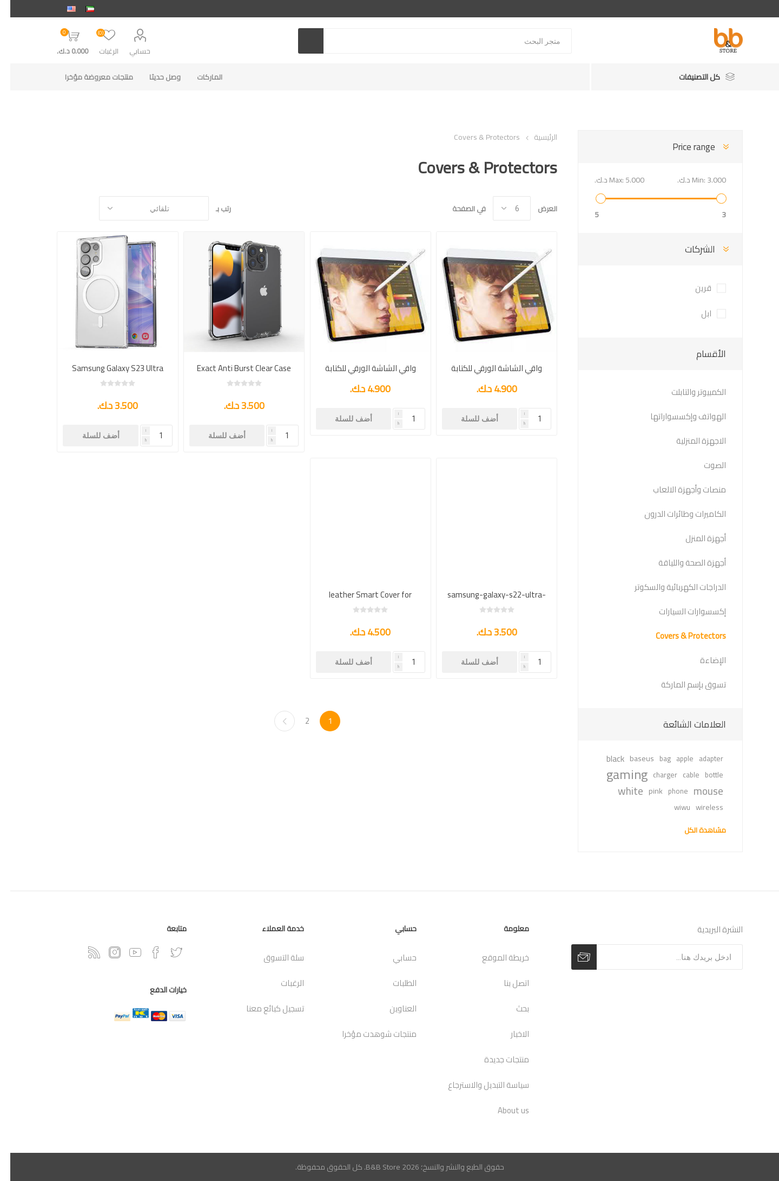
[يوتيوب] (125, 952)
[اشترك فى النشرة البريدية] (659, 957)
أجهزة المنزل (695, 538)
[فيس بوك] (145, 952)
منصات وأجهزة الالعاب (679, 489)
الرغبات (282, 983)
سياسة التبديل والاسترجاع (478, 1085)
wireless (699, 807)
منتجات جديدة (496, 1059)
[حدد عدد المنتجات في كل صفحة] (501, 208)
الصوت (705, 465)
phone (668, 791)
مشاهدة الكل (695, 829)
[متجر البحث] (437, 41)
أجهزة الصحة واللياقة (682, 562)
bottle (704, 775)
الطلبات (394, 983)
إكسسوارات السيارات (682, 611)
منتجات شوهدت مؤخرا (369, 1034)
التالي (274, 721)
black (605, 758)
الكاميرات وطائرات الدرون (675, 514)
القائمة (55, 208)
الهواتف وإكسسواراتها (678, 416)
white (620, 791)
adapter (701, 758)
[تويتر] (166, 952)
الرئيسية (535, 137)
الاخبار (509, 1034)
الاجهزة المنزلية (691, 441)
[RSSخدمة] (84, 952)
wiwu (672, 807)
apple (674, 758)
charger (655, 775)
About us (503, 1110)
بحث (512, 1008)
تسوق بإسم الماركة (683, 684)
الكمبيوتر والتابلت (688, 392)
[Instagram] (104, 952)
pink (645, 790)
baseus (631, 758)
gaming (616, 775)
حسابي (129, 50)
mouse (698, 791)
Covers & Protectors (680, 636)
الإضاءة (703, 660)
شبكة (75, 208)
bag (655, 758)
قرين (693, 288)
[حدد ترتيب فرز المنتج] (144, 208)
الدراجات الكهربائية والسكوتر (670, 587)
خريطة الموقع (495, 957)
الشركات (690, 249)
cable (680, 775)
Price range (683, 146)
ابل (696, 313)
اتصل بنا (506, 983)
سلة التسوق (273, 957)
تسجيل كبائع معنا (265, 1008)
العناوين (392, 1008)
